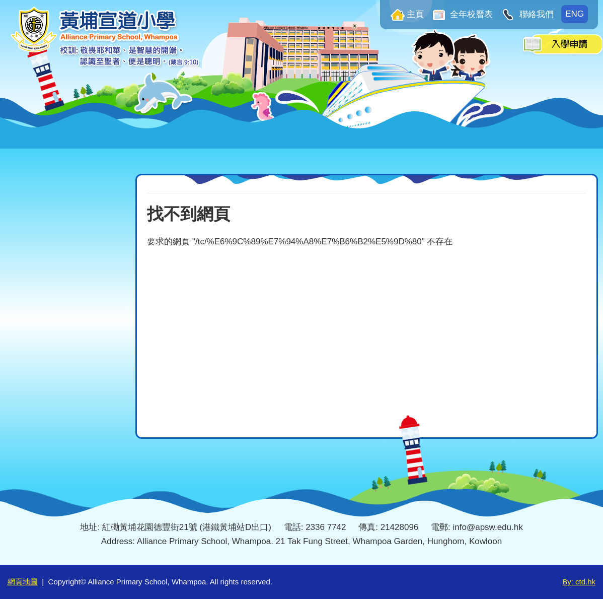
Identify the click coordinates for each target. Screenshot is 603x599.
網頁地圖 (23, 581)
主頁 (415, 14)
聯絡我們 (535, 14)
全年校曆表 (470, 14)
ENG (574, 14)
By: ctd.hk (578, 581)
